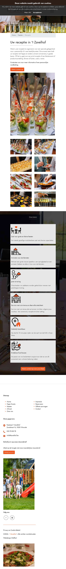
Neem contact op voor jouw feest (33, 369)
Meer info (27, 12)
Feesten (20, 35)
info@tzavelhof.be (13, 435)
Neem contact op (17, 69)
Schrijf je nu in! (9, 452)
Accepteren (37, 12)
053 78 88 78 (11, 431)
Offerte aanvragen (42, 406)
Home (14, 35)
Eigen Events (11, 404)
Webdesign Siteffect (10, 538)
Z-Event (9, 409)
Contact (38, 409)
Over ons (10, 411)
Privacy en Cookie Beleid (11, 530)
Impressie (39, 401)
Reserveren (39, 404)
